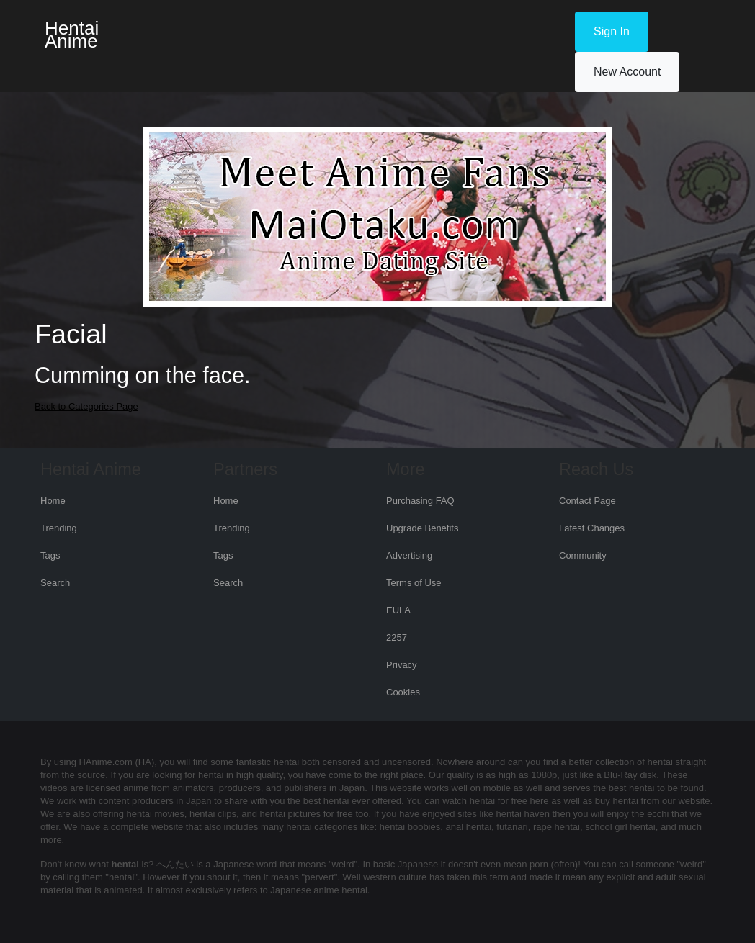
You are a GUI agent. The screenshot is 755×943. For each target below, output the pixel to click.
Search (55, 582)
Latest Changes (592, 528)
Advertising (409, 555)
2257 (396, 637)
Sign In (612, 31)
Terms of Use (414, 582)
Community (583, 555)
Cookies (403, 692)
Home (53, 500)
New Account (627, 72)
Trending (58, 528)
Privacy (401, 664)
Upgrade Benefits (422, 528)
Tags (50, 555)
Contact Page (587, 500)
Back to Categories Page (86, 406)
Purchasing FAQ (420, 500)
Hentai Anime (72, 34)
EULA (398, 610)
